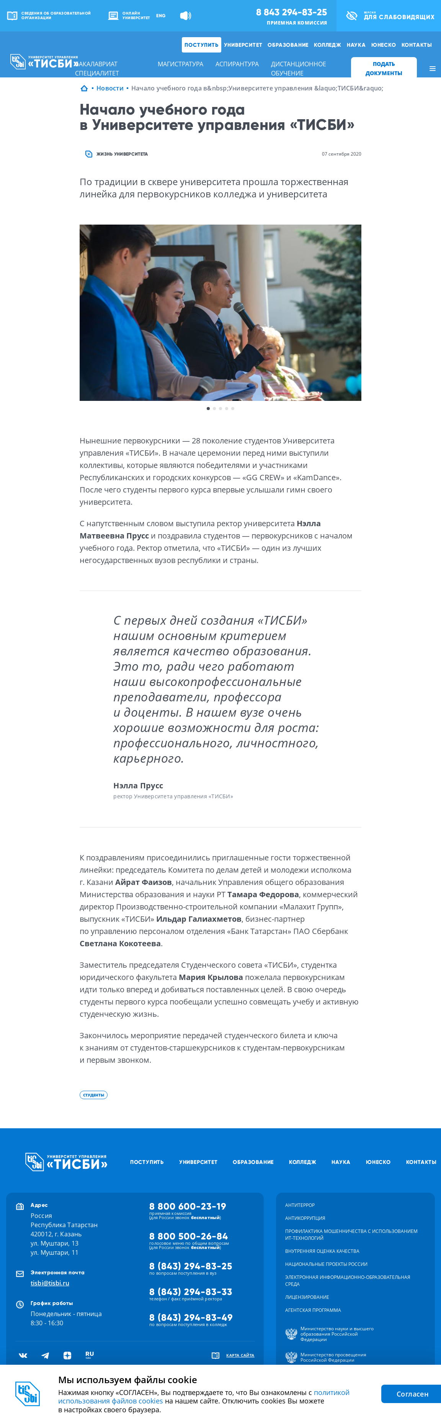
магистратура (180, 64)
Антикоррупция (305, 1218)
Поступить (201, 44)
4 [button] (226, 408)
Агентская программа (313, 1310)
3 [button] (220, 408)
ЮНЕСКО (383, 44)
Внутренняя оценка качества (322, 1251)
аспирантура (237, 64)
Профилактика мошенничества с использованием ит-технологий (351, 1234)
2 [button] (214, 408)
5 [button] (232, 408)
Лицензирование (307, 1297)
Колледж (327, 44)
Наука (356, 44)
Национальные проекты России (326, 1264)
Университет (243, 44)
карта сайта (240, 1355)
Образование (288, 44)
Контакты (417, 44)
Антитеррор (300, 1205)
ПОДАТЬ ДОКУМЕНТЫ (384, 68)
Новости (110, 88)
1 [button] (208, 408)
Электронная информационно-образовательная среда (347, 1280)
